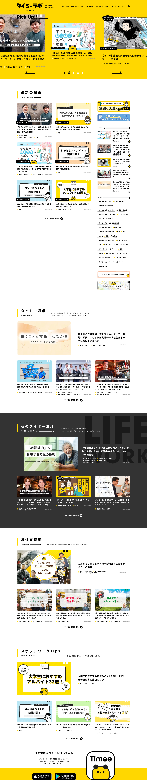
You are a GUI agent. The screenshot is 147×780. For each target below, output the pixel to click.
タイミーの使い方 (120, 201)
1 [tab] (64, 73)
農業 (107, 236)
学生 (100, 245)
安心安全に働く (123, 214)
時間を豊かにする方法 (106, 206)
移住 (124, 232)
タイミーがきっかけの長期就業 (109, 223)
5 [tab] (82, 73)
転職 (118, 232)
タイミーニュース (104, 262)
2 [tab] (69, 73)
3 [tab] (73, 73)
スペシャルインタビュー (106, 219)
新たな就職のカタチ (105, 227)
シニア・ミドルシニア (121, 245)
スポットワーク (118, 262)
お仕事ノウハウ (122, 210)
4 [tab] (78, 73)
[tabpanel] (74, 41)
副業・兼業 (117, 227)
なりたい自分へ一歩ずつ (107, 210)
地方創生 (114, 236)
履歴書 (101, 253)
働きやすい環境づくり (106, 258)
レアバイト (113, 249)
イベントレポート (123, 240)
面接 (121, 249)
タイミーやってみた (105, 201)
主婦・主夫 (107, 245)
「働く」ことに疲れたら (107, 232)
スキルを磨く (110, 253)
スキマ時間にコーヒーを (107, 240)
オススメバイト (122, 253)
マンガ (101, 236)
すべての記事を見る (52, 218)
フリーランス (103, 249)
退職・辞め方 (103, 266)
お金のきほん (103, 214)
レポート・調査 (121, 258)
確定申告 (113, 214)
